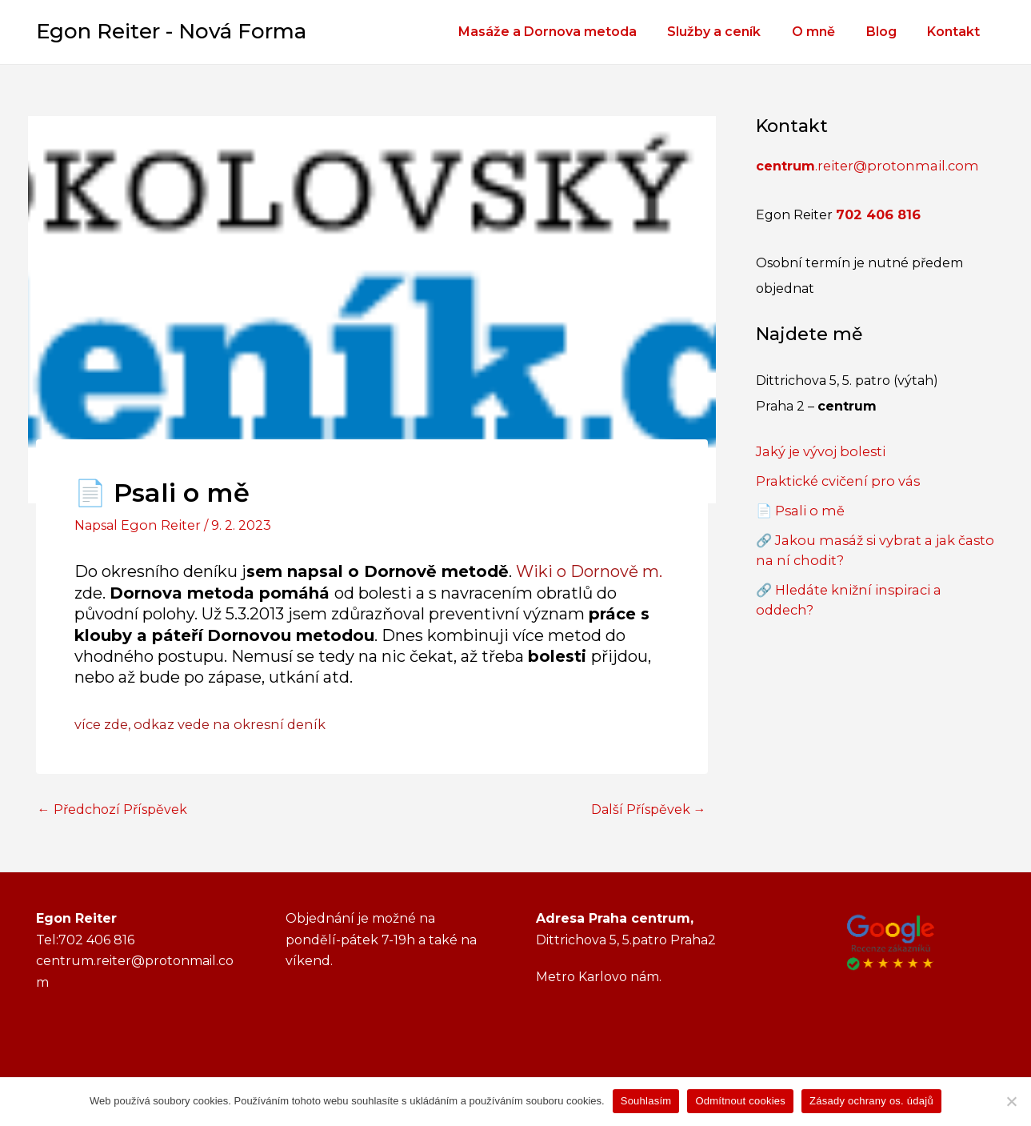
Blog (889, 31)
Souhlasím (646, 1101)
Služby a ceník (733, 31)
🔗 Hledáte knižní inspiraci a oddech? (873, 583)
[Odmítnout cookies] (1011, 1101)
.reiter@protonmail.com (862, 165)
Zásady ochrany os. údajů (871, 1101)
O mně (827, 31)
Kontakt (956, 31)
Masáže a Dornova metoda (571, 31)
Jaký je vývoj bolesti (818, 449)
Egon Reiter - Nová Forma (171, 31)
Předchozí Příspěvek (112, 808)
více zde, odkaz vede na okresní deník (196, 723)
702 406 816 (878, 213)
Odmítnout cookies (740, 1101)
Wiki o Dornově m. (589, 570)
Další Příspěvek (648, 808)
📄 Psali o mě (797, 507)
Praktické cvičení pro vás (834, 478)
